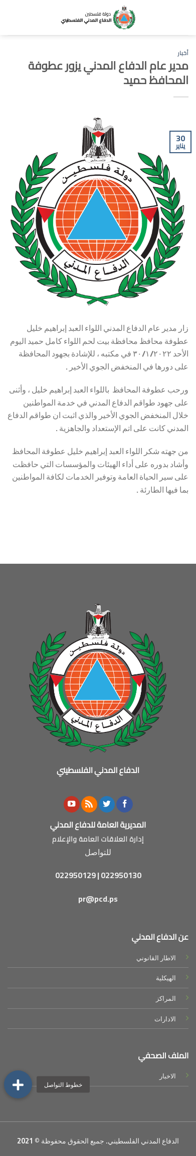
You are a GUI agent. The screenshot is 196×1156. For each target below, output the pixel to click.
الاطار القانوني (156, 958)
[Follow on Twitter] (107, 804)
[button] (18, 1084)
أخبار (182, 53)
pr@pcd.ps (98, 898)
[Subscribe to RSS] (89, 804)
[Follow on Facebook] (124, 804)
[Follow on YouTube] (72, 804)
